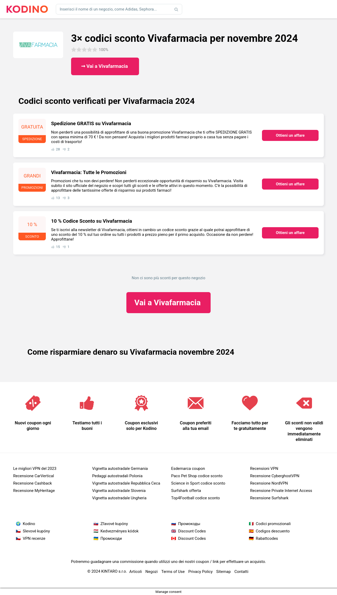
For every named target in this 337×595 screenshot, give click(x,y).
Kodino (29, 523)
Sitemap (223, 571)
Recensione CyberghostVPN (274, 476)
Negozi (151, 571)
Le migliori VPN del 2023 (34, 468)
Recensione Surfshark (269, 498)
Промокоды (189, 523)
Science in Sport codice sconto (198, 483)
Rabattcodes (267, 538)
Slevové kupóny (36, 531)
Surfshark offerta (186, 490)
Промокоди (111, 538)
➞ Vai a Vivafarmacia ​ (105, 66)
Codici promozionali (273, 523)
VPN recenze (34, 538)
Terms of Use (173, 571)
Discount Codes (192, 531)
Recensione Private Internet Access (281, 490)
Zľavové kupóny (114, 523)
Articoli (135, 571)
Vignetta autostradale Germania (120, 468)
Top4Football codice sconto (195, 498)
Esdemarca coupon (188, 468)
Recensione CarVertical (33, 476)
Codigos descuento (273, 531)
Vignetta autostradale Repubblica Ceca (126, 483)
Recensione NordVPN (269, 483)
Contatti (241, 571)
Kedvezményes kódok (120, 531)
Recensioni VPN (264, 468)
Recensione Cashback (32, 483)
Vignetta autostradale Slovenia (119, 490)
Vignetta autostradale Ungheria (119, 498)
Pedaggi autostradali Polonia (117, 476)
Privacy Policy (200, 571)
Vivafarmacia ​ (168, 302)
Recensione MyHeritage (34, 490)
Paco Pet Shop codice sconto (196, 476)
